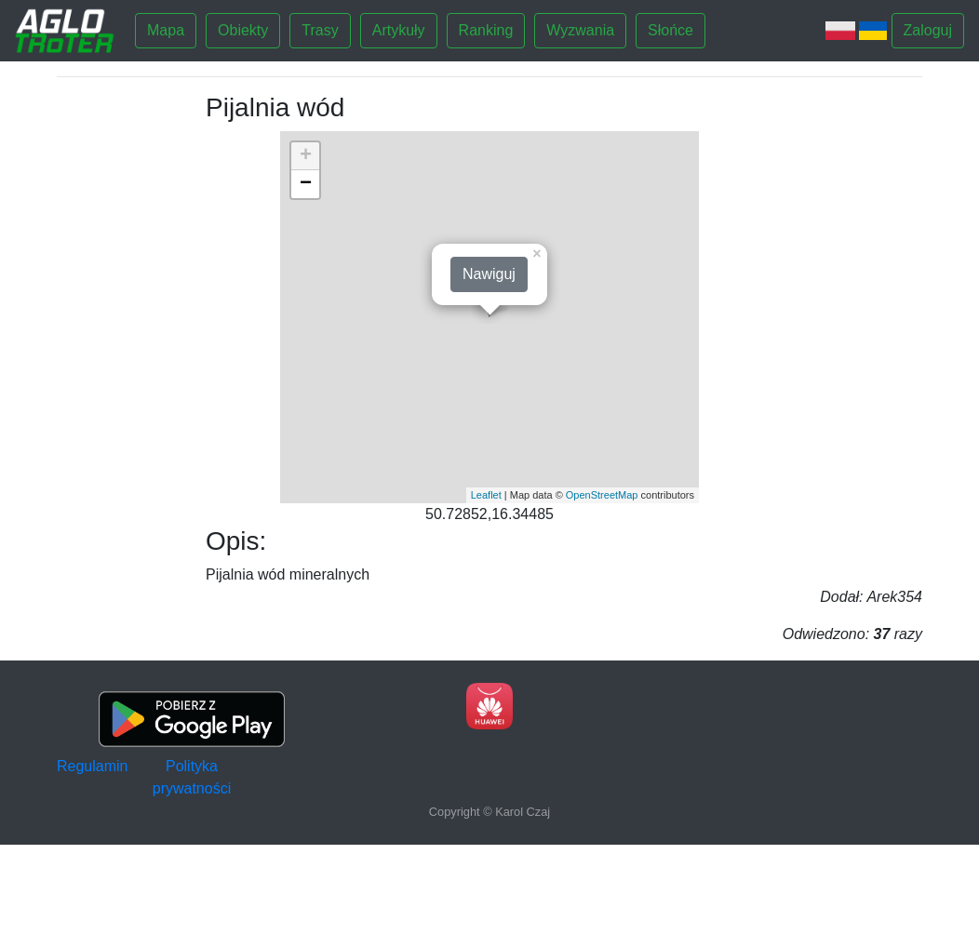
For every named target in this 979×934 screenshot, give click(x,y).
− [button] (306, 184)
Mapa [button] (165, 30)
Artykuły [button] (398, 30)
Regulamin (92, 766)
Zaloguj (928, 30)
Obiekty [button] (243, 30)
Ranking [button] (486, 30)
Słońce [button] (670, 30)
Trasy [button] (320, 30)
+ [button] (306, 156)
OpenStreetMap (602, 494)
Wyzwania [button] (580, 30)
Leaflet (486, 494)
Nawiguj (489, 274)
